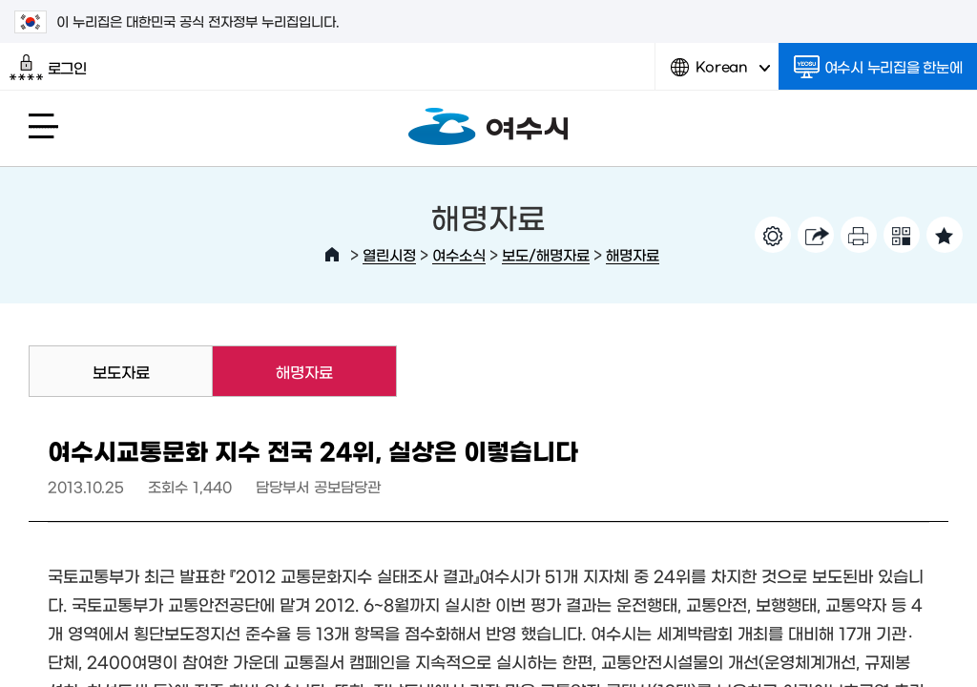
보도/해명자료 (546, 254)
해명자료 (632, 254)
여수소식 (459, 254)
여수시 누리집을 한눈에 (878, 66)
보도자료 (121, 371)
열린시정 (389, 254)
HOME (332, 254)
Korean (720, 74)
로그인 (48, 67)
